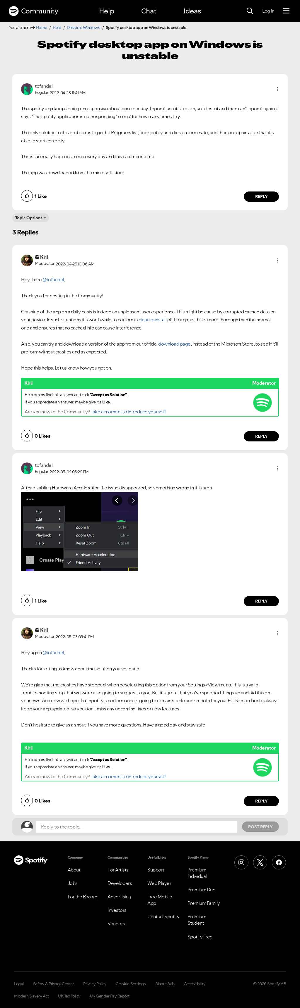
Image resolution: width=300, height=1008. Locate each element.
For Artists (118, 870)
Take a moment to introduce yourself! (128, 411)
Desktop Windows (83, 27)
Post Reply (260, 827)
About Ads (165, 983)
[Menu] (286, 11)
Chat (148, 11)
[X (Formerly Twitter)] (260, 862)
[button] (277, 89)
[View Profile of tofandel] (43, 86)
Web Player (159, 883)
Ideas (192, 11)
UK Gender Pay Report (109, 996)
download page (174, 344)
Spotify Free (200, 936)
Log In (268, 11)
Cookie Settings (131, 983)
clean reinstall (152, 319)
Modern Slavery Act (31, 996)
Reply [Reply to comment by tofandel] (261, 196)
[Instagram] (241, 862)
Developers (120, 883)
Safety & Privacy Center (53, 983)
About (74, 870)
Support (155, 870)
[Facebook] (279, 862)
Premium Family (204, 903)
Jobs (73, 883)
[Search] (250, 11)
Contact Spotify (163, 916)
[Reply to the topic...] (136, 827)
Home (41, 27)
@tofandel (53, 279)
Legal (19, 983)
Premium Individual (197, 873)
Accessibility (195, 983)
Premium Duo (202, 889)
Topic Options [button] (28, 218)
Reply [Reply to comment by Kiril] (261, 436)
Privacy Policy (94, 983)
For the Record (83, 896)
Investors (117, 910)
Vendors (116, 923)
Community (33, 11)
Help (106, 11)
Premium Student (197, 919)
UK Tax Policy (69, 996)
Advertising (119, 896)
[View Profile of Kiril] (44, 257)
